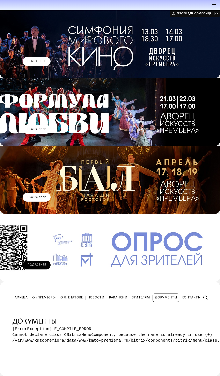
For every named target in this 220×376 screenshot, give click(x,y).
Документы (166, 297)
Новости (96, 297)
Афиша (21, 297)
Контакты (191, 297)
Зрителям (141, 297)
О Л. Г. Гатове (71, 297)
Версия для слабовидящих (197, 13)
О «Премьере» (44, 297)
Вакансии (118, 297)
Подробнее (36, 61)
